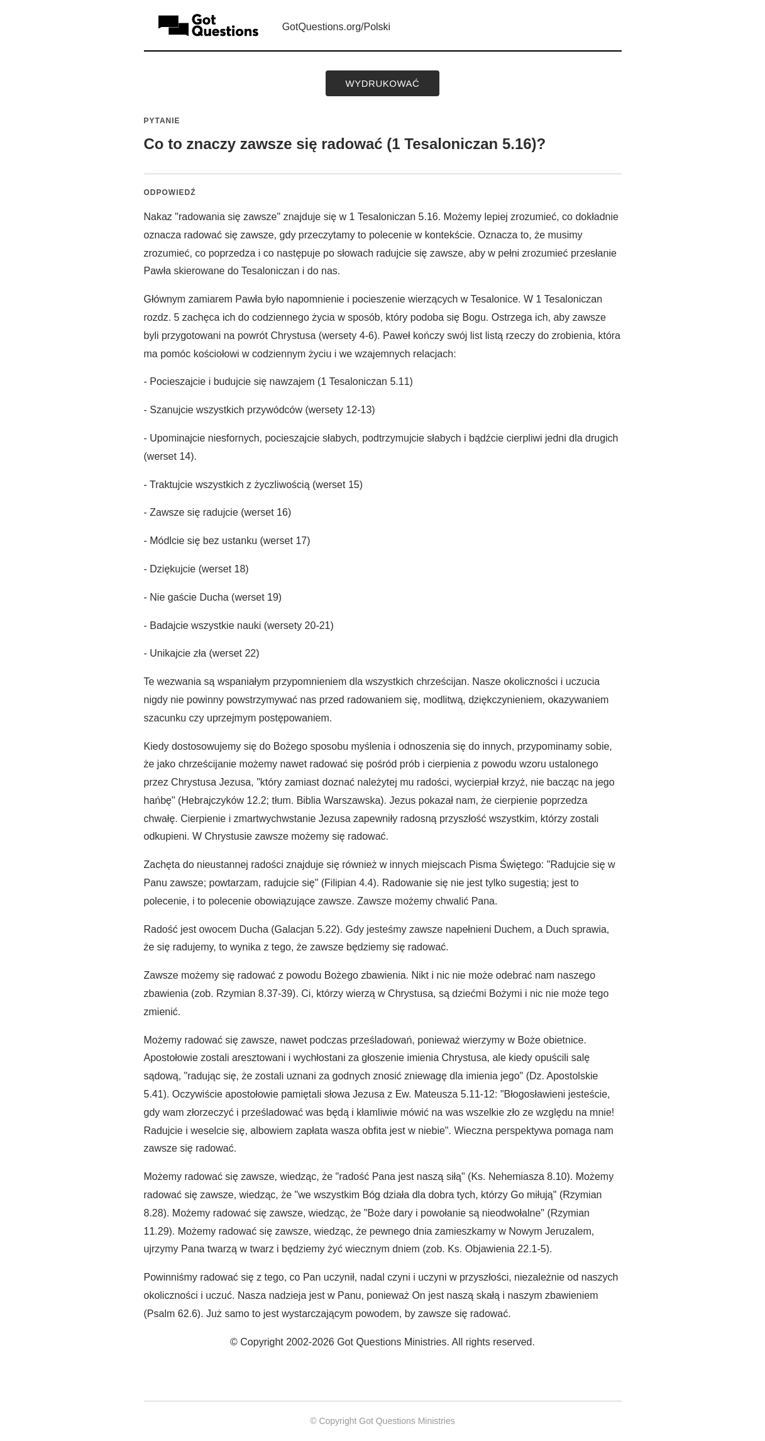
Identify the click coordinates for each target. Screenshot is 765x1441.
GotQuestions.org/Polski (336, 26)
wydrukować (383, 83)
